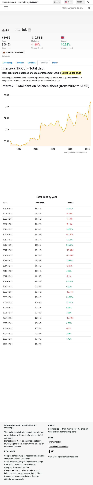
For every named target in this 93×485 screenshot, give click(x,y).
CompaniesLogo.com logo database (19, 470)
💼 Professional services (13, 52)
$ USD (79, 2)
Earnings (31, 63)
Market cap (7, 63)
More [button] (54, 63)
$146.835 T (34, 2)
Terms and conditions (58, 447)
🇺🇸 (68, 2)
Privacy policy (55, 442)
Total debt (43, 63)
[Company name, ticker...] (76, 8)
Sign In (57, 2)
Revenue (20, 63)
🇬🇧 (62, 37)
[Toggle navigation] (6, 8)
